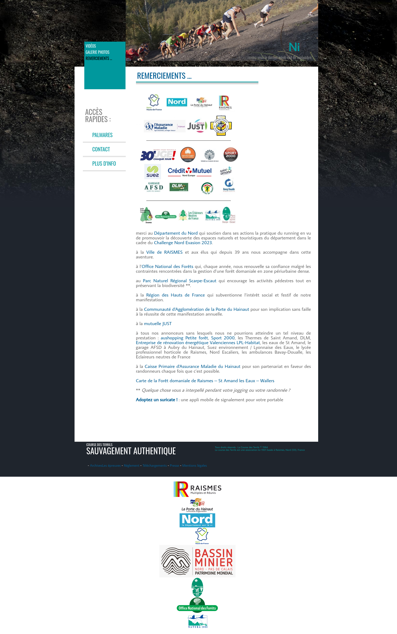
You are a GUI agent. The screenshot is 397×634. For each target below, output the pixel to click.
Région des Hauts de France (175, 295)
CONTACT (101, 149)
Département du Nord (176, 233)
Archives (96, 465)
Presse (174, 465)
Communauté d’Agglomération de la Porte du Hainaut (196, 309)
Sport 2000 (223, 337)
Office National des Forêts (167, 266)
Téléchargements (154, 465)
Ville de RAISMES (164, 252)
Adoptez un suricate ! (157, 399)
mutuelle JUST (158, 323)
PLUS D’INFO (104, 163)
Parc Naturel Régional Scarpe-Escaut (179, 280)
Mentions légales (194, 465)
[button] (189, 155)
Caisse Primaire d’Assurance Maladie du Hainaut (193, 366)
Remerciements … (99, 58)
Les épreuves (111, 465)
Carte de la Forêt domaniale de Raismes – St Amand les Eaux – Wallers (205, 380)
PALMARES (102, 135)
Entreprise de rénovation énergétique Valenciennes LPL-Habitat (198, 342)
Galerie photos (98, 52)
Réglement (131, 465)
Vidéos (91, 46)
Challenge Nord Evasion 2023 (183, 242)
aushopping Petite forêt (184, 337)
